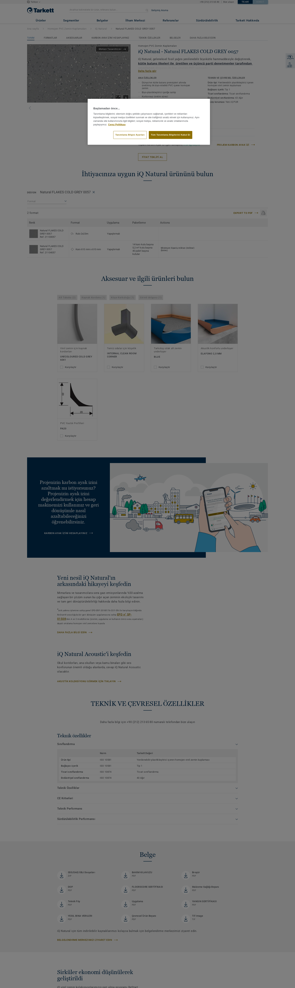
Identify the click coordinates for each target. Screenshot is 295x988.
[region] (149, 122)
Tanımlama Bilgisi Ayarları (129, 135)
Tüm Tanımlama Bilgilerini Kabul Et (170, 135)
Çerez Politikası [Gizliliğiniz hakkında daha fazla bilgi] (117, 124)
